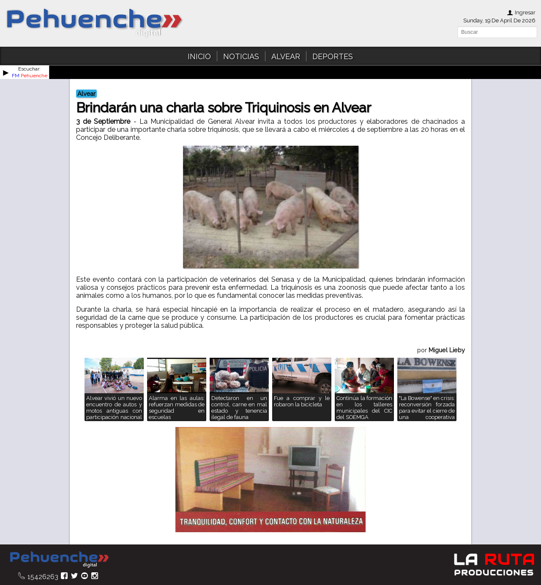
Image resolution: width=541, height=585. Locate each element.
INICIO (199, 56)
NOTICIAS (241, 56)
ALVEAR (285, 56)
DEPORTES (332, 56)
